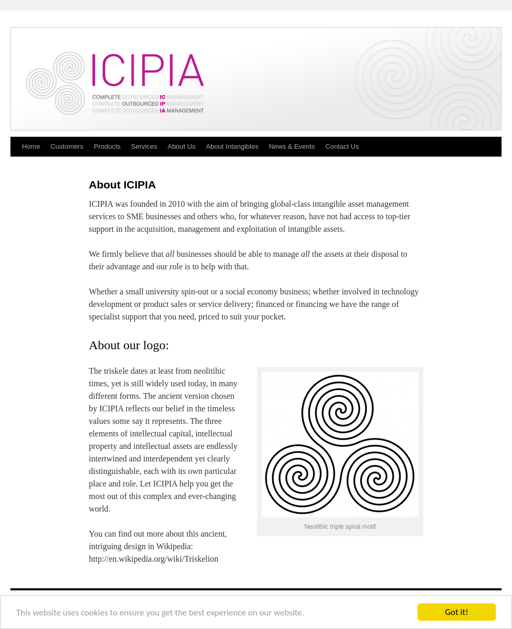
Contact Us (342, 146)
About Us (181, 146)
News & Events (292, 146)
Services (144, 146)
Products (107, 146)
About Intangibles (232, 146)
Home (31, 146)
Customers (67, 146)
